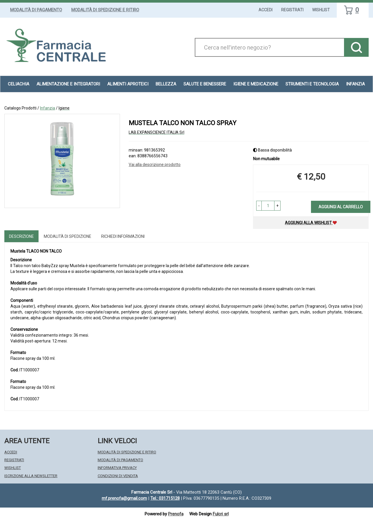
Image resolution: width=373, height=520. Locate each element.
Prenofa (175, 514)
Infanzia (47, 108)
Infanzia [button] (355, 84)
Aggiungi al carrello (341, 207)
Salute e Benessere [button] (204, 84)
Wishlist (321, 10)
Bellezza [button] (166, 84)
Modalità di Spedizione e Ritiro (105, 9)
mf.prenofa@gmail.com (124, 498)
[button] (259, 206)
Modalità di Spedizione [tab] (67, 236)
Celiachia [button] (18, 84)
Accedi (265, 10)
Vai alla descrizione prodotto (155, 164)
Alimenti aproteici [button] (127, 84)
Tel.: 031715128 (165, 498)
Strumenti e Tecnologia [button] (312, 84)
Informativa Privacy (117, 468)
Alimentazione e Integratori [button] (68, 84)
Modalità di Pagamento (36, 9)
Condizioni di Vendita (118, 476)
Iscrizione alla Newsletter (30, 476)
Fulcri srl (221, 514)
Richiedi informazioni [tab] (123, 236)
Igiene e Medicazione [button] (255, 84)
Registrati (292, 10)
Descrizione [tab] (21, 236)
